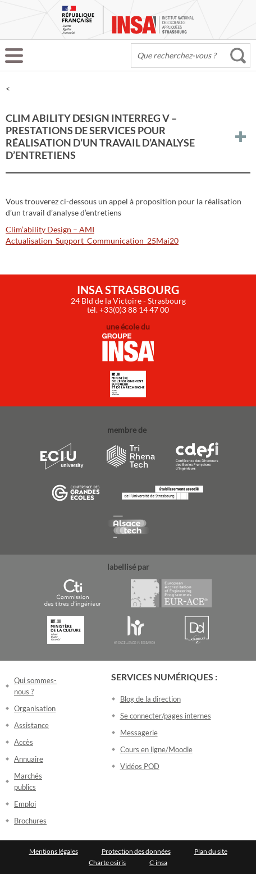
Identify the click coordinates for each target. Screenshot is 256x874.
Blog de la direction (150, 698)
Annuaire (28, 758)
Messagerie (139, 732)
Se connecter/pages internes (165, 715)
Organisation (35, 708)
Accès (23, 742)
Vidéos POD (139, 766)
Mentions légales (53, 851)
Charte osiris (107, 862)
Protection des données (136, 851)
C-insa (158, 862)
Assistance (31, 725)
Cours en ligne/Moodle (156, 749)
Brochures (30, 820)
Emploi (25, 803)
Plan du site (210, 851)
